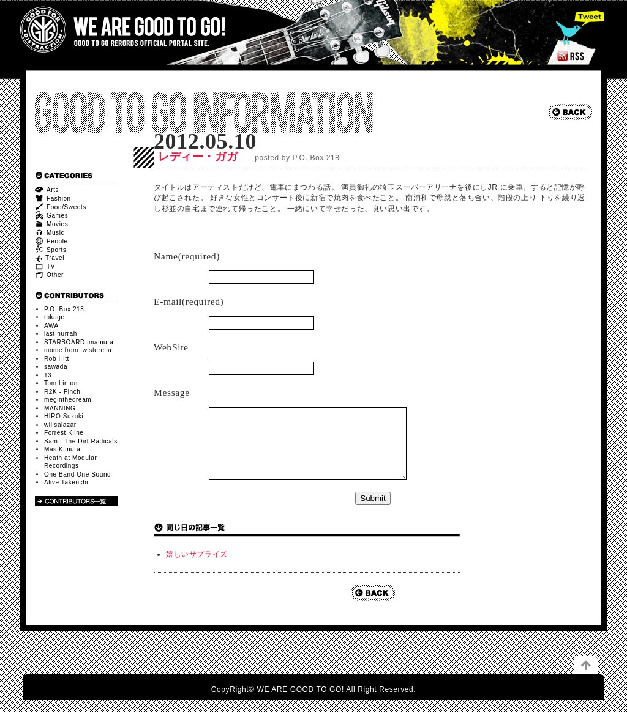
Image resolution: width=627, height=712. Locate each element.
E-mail (188, 301)
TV (45, 266)
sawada (55, 366)
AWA (51, 325)
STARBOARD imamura (78, 342)
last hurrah (60, 333)
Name (187, 256)
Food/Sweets (60, 207)
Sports (51, 250)
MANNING (59, 408)
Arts (47, 190)
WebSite (171, 347)
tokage (54, 317)
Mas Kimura (62, 449)
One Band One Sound (77, 474)
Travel (49, 257)
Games (51, 215)
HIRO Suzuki (63, 416)
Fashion (53, 198)
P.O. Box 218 (64, 309)
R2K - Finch (62, 391)
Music (49, 232)
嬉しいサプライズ (197, 566)
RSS (572, 55)
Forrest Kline (64, 432)
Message (172, 392)
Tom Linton (61, 383)
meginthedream (67, 399)
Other (49, 275)
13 (47, 375)
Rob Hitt (56, 358)
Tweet (578, 27)
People (51, 241)
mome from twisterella (77, 350)
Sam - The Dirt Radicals (81, 441)
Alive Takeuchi (66, 482)
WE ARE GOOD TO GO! (122, 29)
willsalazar (60, 424)
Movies (51, 224)
